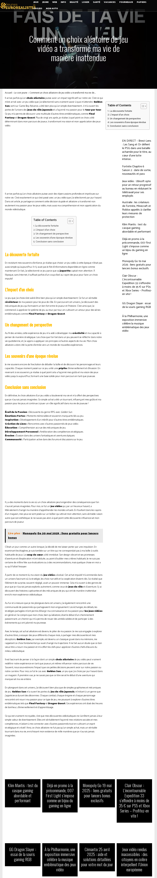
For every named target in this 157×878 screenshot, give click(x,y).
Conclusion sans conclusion (50, 242)
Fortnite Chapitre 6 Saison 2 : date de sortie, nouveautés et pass (135, 163)
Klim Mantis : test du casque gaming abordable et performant (137, 210)
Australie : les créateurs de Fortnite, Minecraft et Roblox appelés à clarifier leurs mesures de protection (136, 194)
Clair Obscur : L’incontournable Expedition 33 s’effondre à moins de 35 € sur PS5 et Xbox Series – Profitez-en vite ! (136, 257)
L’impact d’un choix (45, 230)
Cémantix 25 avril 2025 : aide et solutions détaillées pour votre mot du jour (97, 832)
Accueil (8, 92)
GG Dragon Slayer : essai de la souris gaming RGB (135, 273)
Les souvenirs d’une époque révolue (54, 238)
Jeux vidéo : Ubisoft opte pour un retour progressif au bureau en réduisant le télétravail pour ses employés (136, 179)
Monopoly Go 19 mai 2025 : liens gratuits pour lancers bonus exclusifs (136, 241)
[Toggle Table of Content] (69, 221)
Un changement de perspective (52, 234)
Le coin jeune (20, 92)
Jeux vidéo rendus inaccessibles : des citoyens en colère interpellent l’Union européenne (134, 832)
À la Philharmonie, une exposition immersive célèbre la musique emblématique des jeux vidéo (137, 288)
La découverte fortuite (47, 226)
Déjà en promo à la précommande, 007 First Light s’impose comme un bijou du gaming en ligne (135, 226)
